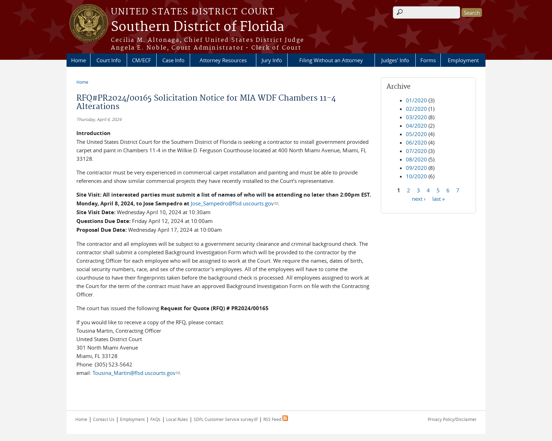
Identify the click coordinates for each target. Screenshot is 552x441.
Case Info (173, 60)
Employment (463, 60)
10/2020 (416, 176)
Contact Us (103, 419)
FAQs (155, 419)
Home (78, 60)
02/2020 (416, 108)
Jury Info (272, 60)
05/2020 (416, 134)
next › (419, 198)
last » (438, 198)
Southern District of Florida (197, 27)
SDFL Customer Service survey (226, 419)
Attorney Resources (223, 60)
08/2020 (416, 159)
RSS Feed (275, 419)
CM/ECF (141, 60)
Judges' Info (395, 60)
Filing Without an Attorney (331, 60)
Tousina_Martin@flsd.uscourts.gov (136, 372)
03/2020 (416, 117)
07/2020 (416, 150)
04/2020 (416, 125)
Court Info (108, 60)
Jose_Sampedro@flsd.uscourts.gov (234, 203)
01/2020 (416, 100)
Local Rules (177, 419)
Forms (428, 60)
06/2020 (416, 142)
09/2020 (416, 167)
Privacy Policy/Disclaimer (452, 419)
